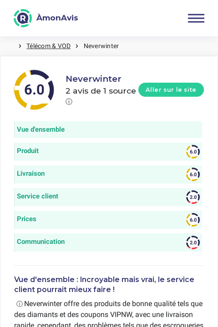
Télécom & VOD (48, 46)
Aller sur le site (171, 89)
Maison (9, 46)
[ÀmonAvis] (46, 18)
